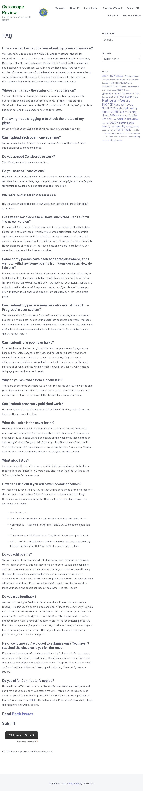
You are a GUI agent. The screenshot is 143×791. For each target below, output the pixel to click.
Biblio (33, 700)
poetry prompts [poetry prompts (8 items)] (108, 130)
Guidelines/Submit (112, 8)
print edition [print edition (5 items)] (135, 130)
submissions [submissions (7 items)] (125, 133)
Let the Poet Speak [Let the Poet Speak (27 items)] (120, 96)
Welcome (60, 8)
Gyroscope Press (132, 15)
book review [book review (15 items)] (121, 82)
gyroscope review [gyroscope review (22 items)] (112, 93)
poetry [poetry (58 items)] (114, 122)
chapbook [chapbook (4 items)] (117, 86)
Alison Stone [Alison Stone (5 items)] (114, 80)
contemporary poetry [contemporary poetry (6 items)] (130, 86)
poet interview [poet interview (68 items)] (127, 119)
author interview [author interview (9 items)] (127, 79)
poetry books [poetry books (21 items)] (126, 122)
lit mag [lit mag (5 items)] (135, 97)
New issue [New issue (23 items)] (122, 115)
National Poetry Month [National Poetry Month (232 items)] (116, 101)
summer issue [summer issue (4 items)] (136, 133)
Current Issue (91, 8)
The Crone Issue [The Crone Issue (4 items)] (107, 137)
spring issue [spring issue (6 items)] (114, 133)
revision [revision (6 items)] (105, 133)
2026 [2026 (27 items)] (125, 76)
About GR (74, 8)
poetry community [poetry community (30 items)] (113, 126)
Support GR (133, 8)
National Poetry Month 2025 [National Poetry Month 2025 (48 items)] (120, 109)
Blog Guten (73, 783)
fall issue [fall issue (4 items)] (126, 90)
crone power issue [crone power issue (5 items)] (109, 90)
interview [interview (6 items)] (126, 93)
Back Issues (22, 713)
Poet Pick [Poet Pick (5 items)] (105, 123)
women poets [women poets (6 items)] (128, 137)
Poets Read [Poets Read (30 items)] (123, 129)
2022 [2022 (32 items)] (105, 76)
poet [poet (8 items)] (114, 119)
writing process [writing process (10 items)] (115, 140)
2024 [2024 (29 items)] (119, 76)
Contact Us (112, 15)
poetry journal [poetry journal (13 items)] (132, 126)
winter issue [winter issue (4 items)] (118, 137)
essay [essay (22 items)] (119, 89)
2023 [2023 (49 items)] (112, 76)
